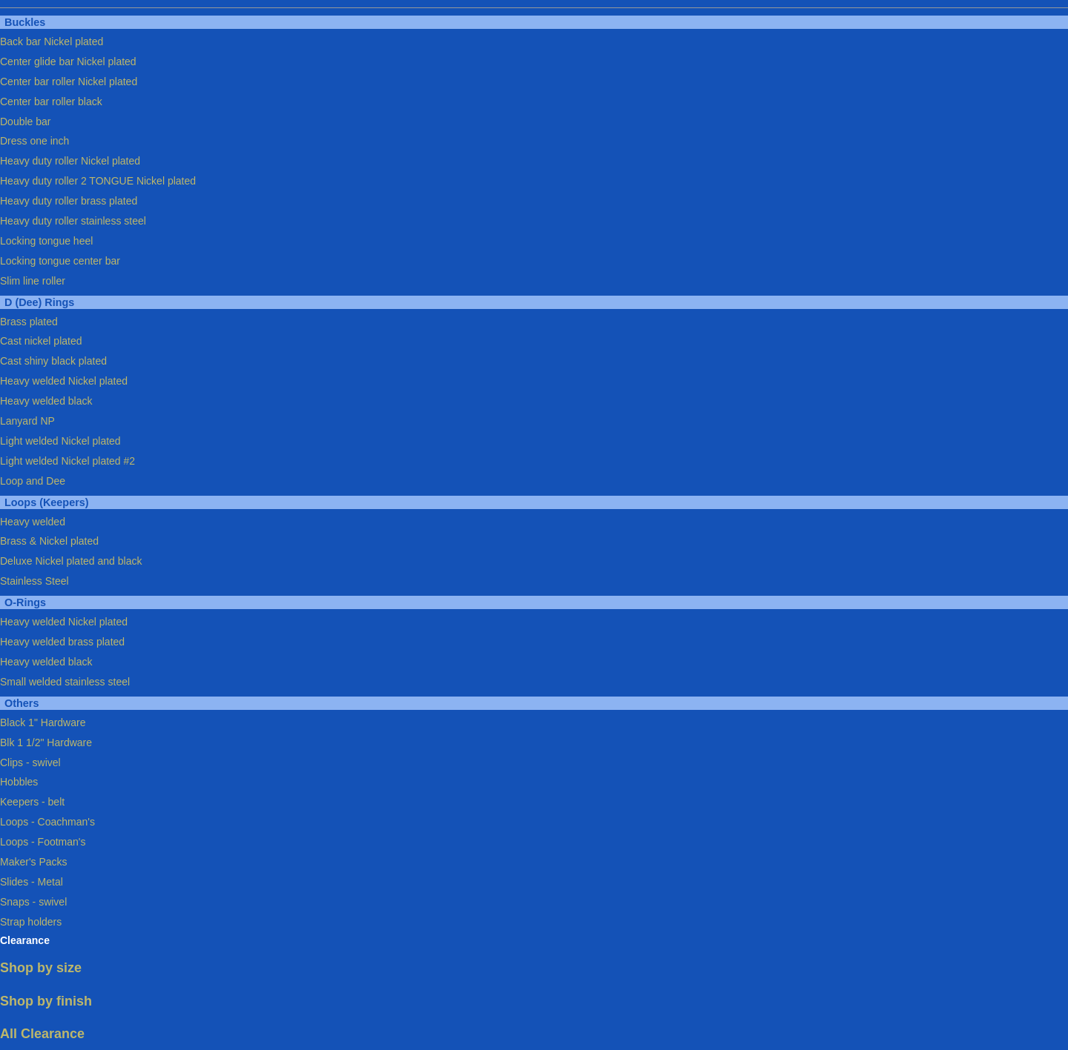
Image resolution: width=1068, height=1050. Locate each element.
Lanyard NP (27, 421)
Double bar (25, 121)
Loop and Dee (32, 481)
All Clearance (42, 1033)
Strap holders (31, 922)
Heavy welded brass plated (62, 642)
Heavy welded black (46, 401)
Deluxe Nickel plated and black (71, 561)
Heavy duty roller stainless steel (73, 221)
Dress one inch (34, 141)
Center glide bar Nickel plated (68, 61)
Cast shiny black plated (53, 361)
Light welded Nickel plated (60, 441)
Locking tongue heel (46, 241)
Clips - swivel (30, 762)
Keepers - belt (32, 802)
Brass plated (29, 322)
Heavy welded (32, 522)
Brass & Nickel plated (49, 541)
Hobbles (19, 782)
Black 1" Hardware (42, 722)
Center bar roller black (51, 101)
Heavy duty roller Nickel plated (70, 161)
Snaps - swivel (33, 902)
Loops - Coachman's (47, 822)
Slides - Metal (31, 882)
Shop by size (41, 967)
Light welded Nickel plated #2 (67, 461)
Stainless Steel (34, 581)
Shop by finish (46, 1001)
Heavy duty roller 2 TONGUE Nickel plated (98, 181)
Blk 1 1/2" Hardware (46, 742)
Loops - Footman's (43, 842)
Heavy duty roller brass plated (68, 201)
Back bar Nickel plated (51, 41)
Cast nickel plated (41, 341)
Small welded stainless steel (65, 682)
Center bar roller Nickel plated (68, 81)
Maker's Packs (33, 862)
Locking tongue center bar (60, 261)
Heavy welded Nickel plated (64, 381)
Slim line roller (32, 281)
